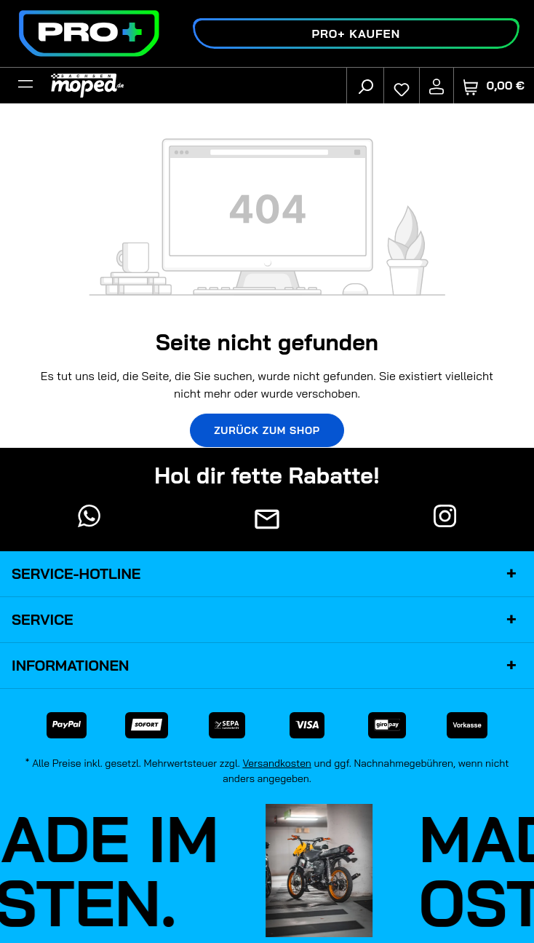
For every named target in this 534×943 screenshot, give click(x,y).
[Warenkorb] (494, 85)
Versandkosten (276, 763)
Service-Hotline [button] (267, 574)
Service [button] (267, 620)
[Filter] (25, 85)
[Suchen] (365, 85)
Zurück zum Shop (267, 430)
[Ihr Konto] (436, 85)
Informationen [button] (267, 665)
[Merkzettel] (401, 85)
